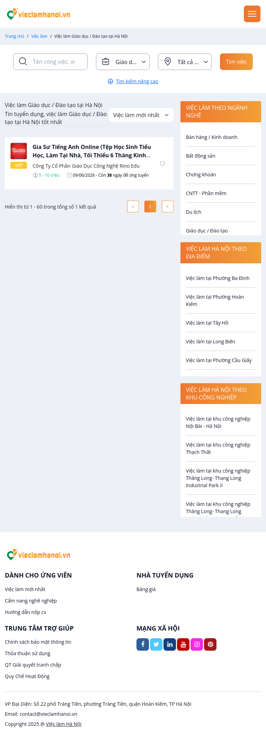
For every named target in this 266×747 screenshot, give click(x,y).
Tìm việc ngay (236, 64)
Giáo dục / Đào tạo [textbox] (132, 62)
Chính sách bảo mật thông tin (38, 642)
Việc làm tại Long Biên (211, 341)
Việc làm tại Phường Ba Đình (218, 278)
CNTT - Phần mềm (206, 193)
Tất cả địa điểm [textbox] (194, 62)
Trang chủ (14, 36)
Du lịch (194, 212)
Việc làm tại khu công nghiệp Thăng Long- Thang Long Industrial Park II (218, 478)
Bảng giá (146, 589)
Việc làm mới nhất (25, 589)
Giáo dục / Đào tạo (207, 230)
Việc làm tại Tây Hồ (207, 322)
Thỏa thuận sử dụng (27, 653)
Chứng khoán (201, 174)
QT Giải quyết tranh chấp (33, 664)
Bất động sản (200, 155)
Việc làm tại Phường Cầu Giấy (219, 360)
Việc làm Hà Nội (63, 724)
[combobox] (123, 61)
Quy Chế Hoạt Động (27, 676)
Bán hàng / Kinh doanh (212, 137)
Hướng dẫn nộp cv (25, 612)
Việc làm (39, 36)
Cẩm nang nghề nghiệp (31, 600)
